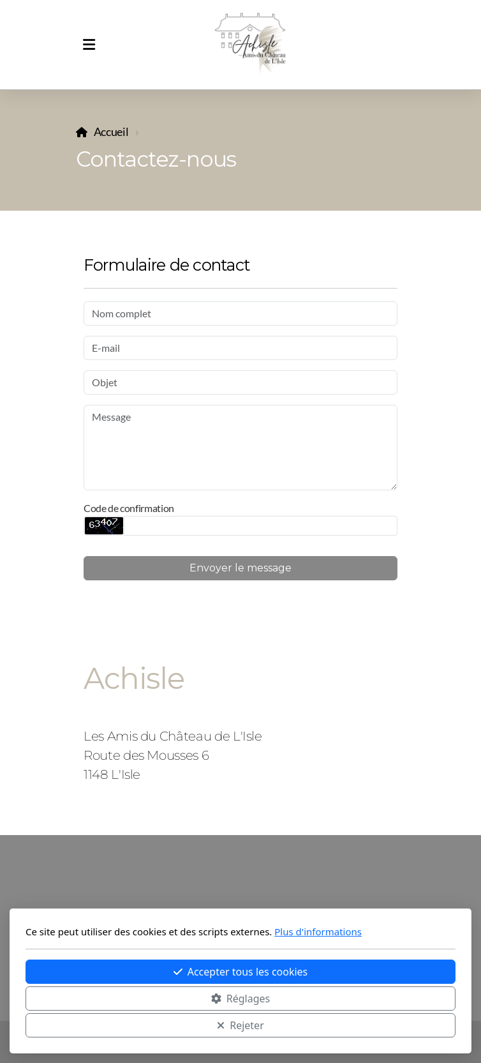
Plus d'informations (318, 931)
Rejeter (240, 1025)
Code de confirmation (129, 508)
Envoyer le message (240, 568)
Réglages (240, 998)
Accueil (111, 132)
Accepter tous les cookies (241, 972)
